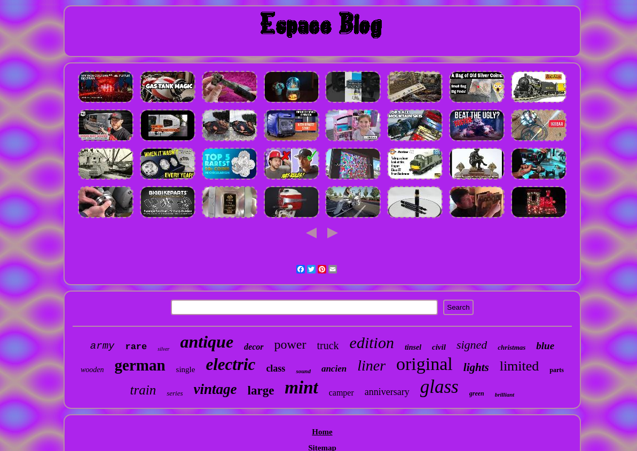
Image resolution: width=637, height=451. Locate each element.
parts (556, 370)
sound (303, 371)
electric (230, 364)
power (290, 344)
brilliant (505, 394)
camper (341, 392)
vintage (215, 389)
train (143, 390)
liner (371, 365)
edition (372, 342)
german (140, 365)
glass (439, 386)
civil (439, 347)
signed (472, 344)
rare (136, 347)
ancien (334, 369)
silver (163, 349)
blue (545, 345)
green (476, 393)
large (261, 390)
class (275, 368)
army (102, 346)
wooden (92, 370)
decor (253, 346)
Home (322, 432)
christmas (511, 347)
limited (519, 366)
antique (207, 341)
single (185, 369)
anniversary (387, 391)
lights (476, 367)
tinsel (413, 347)
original (424, 364)
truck (328, 345)
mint (301, 387)
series (175, 393)
